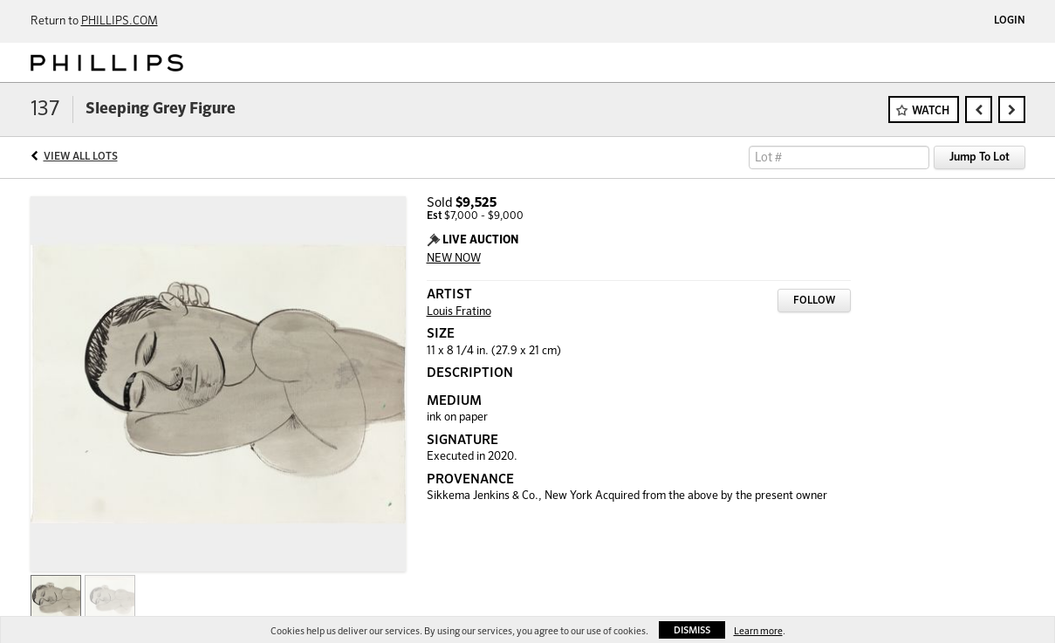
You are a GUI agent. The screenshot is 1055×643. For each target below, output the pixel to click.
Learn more (758, 631)
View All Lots (81, 157)
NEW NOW (454, 258)
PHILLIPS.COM (119, 21)
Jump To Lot (979, 157)
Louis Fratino (459, 312)
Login (1009, 21)
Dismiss (692, 630)
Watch (930, 111)
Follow (814, 301)
